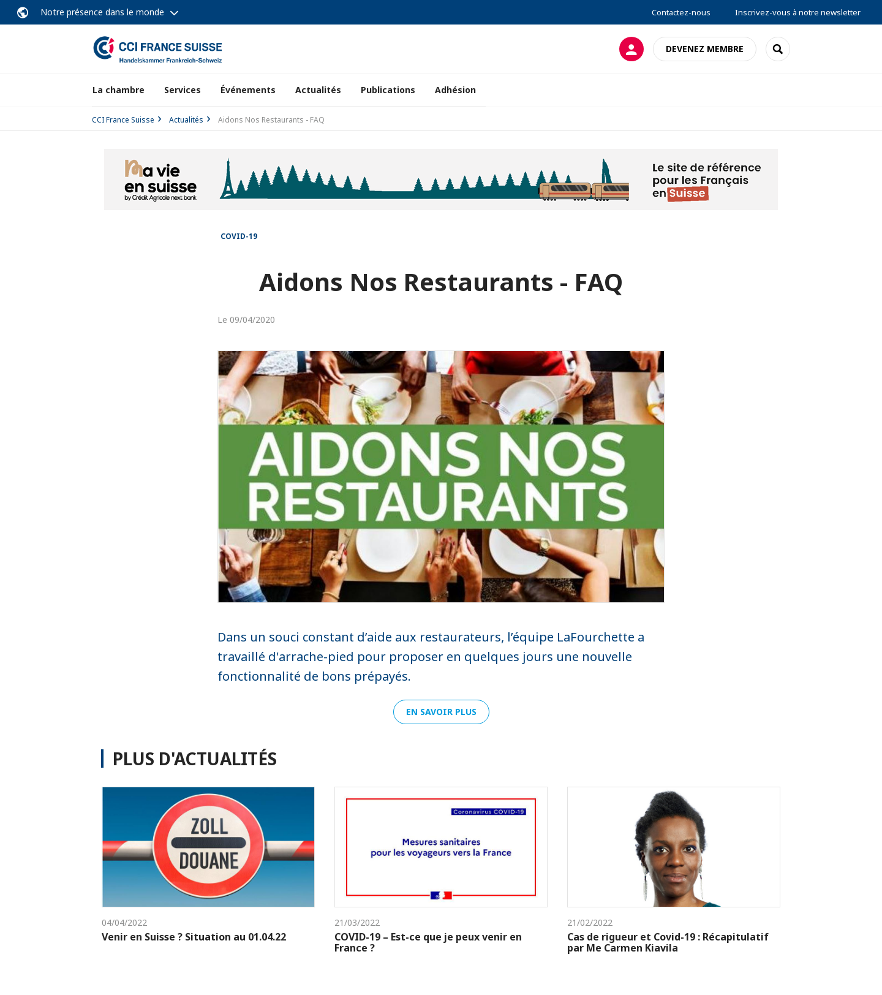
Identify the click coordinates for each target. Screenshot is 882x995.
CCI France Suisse (123, 120)
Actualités (318, 90)
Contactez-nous (681, 12)
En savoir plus (441, 711)
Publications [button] (388, 90)
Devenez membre (705, 49)
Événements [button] (248, 90)
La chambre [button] (118, 90)
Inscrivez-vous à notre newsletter (798, 12)
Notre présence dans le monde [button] (102, 12)
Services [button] (182, 90)
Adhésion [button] (455, 90)
